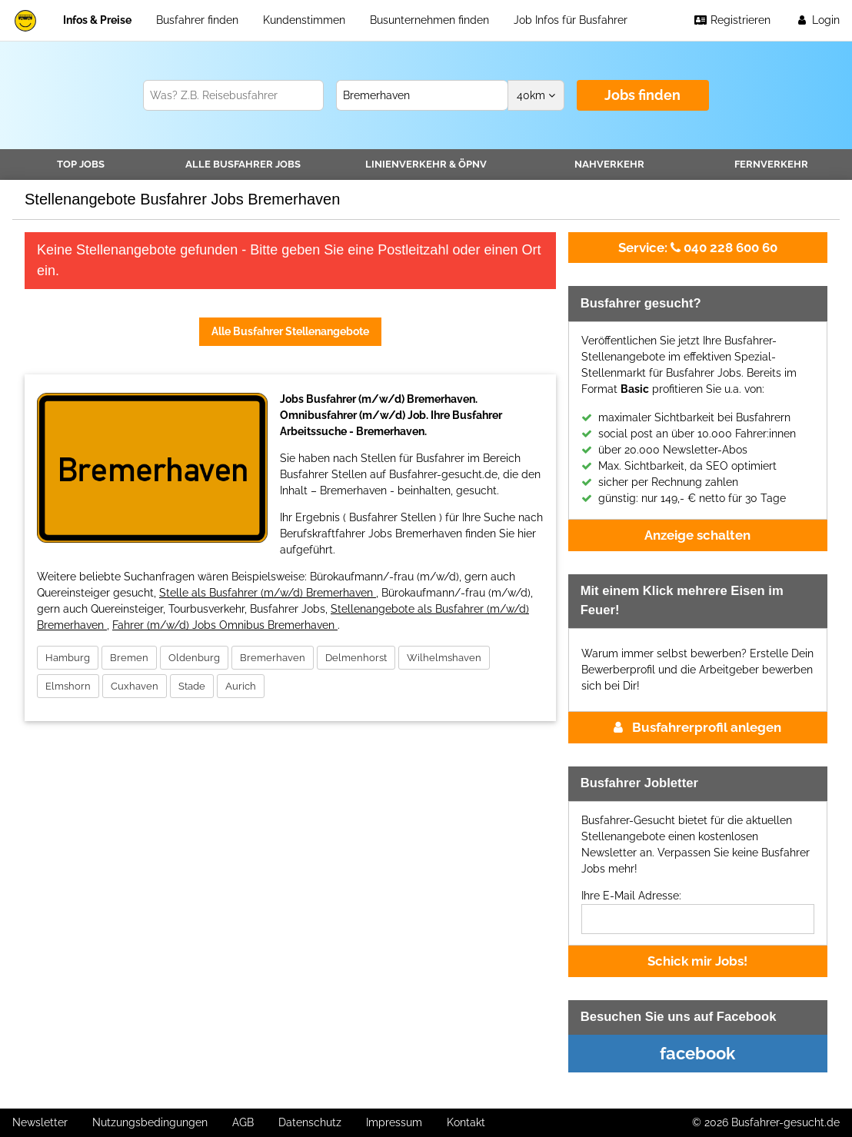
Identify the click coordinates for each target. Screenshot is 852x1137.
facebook (697, 1053)
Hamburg (67, 657)
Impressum (394, 1122)
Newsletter (40, 1122)
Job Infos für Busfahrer (570, 20)
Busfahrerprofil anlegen (697, 727)
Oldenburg (194, 657)
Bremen (129, 657)
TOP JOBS (81, 164)
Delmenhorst (356, 657)
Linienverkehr (426, 164)
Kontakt (466, 1122)
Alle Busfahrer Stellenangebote (290, 331)
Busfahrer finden (197, 20)
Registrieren (732, 20)
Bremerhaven (272, 657)
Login (817, 20)
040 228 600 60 (697, 247)
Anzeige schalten (697, 535)
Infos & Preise (97, 20)
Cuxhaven (134, 686)
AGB (243, 1122)
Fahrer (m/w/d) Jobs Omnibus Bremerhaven (225, 625)
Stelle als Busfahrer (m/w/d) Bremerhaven (267, 593)
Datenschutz (309, 1122)
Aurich (240, 686)
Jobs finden (642, 95)
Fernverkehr (771, 164)
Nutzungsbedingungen (150, 1122)
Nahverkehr (609, 164)
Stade (191, 686)
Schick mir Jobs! (697, 961)
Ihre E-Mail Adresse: (631, 895)
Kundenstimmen (304, 20)
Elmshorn (68, 686)
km (536, 95)
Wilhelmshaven (444, 657)
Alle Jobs (243, 164)
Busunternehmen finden (429, 20)
